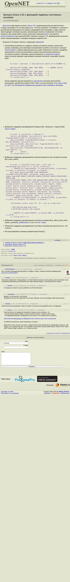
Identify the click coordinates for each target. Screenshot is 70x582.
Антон (9, 310)
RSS (67, 265)
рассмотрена (38, 81)
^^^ (29, 285)
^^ (26, 285)
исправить (57, 240)
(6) (12, 265)
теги (54, 3)
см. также (41, 222)
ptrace (46, 34)
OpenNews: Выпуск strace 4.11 (15, 244)
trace (19, 255)
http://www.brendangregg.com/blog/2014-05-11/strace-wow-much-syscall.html (30, 318)
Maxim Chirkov (64, 394)
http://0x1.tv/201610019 (10, 273)
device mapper (10, 129)
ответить (29, 269)
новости (40, 3)
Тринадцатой (19, 85)
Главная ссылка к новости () (24, 242)
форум (49, 3)
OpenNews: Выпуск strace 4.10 (15, 246)
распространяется (7, 36)
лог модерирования (65, 333)
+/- (54, 265)
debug (24, 255)
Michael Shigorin (10, 269)
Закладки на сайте (7, 394)
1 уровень (41, 265)
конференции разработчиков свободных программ (44, 85)
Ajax (35, 265)
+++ (45, 3)
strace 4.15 (32, 25)
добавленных (24, 222)
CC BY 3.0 (11, 251)
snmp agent (11, 294)
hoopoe (10, 285)
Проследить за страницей (10, 395)
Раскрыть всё (60, 265)
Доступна (6, 25)
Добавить (47, 395)
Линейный (48, 265)
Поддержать (56, 395)
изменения (39, 42)
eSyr (13, 249)
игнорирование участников (52, 333)
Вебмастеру (65, 395)
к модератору (38, 269)
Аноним (8, 277)
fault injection (11, 50)
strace (15, 255)
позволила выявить (52, 54)
